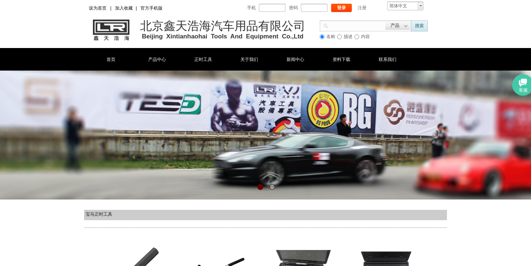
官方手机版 (151, 8)
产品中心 (157, 59)
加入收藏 (124, 8)
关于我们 (249, 59)
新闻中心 (295, 59)
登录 (341, 7)
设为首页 (98, 8)
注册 (362, 7)
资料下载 (341, 59)
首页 (111, 59)
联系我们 (387, 59)
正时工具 (203, 59)
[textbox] (357, 25)
